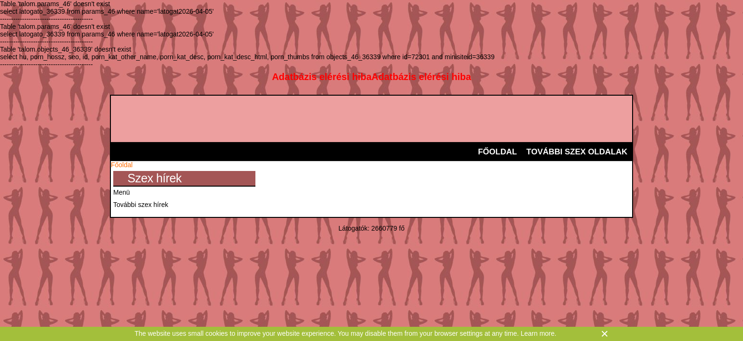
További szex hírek (140, 204)
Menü (121, 192)
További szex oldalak (576, 151)
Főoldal (497, 151)
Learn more (538, 333)
